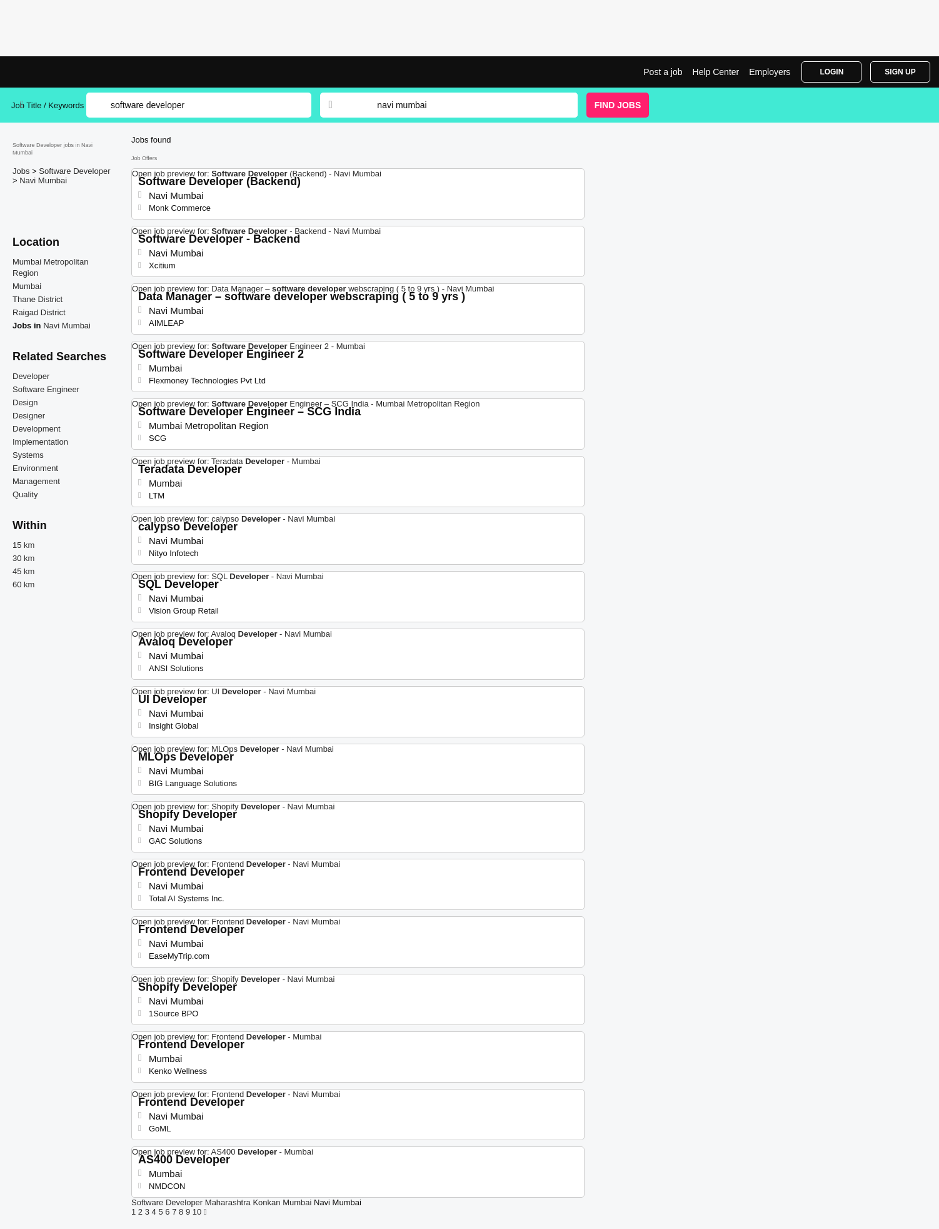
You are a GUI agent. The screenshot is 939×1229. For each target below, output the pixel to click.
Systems (28, 455)
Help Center (716, 72)
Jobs (22, 171)
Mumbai (27, 286)
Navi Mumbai (43, 180)
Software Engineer (46, 389)
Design (25, 402)
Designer (29, 415)
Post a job (662, 72)
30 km (23, 558)
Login (831, 72)
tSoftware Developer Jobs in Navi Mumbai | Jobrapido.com (58, 72)
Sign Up (900, 72)
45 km (23, 571)
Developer (31, 376)
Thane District (38, 299)
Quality (25, 494)
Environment (35, 468)
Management (36, 481)
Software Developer (74, 171)
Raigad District (39, 312)
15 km (23, 545)
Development (37, 428)
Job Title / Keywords (47, 105)
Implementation (40, 442)
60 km (23, 584)
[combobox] (465, 105)
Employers (769, 72)
